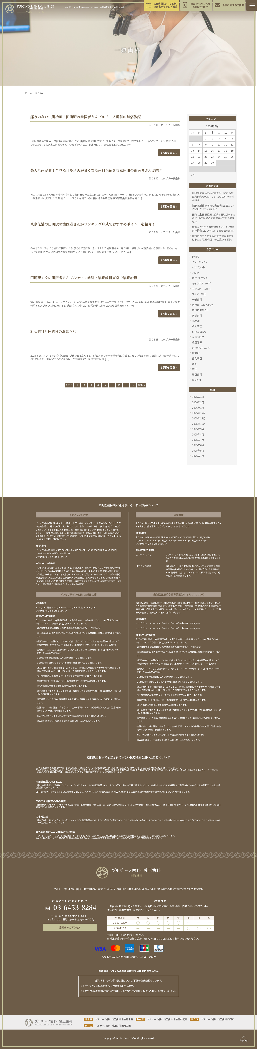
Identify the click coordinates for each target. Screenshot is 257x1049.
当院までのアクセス (69, 927)
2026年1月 (198, 407)
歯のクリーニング (201, 347)
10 (119, 385)
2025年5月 (198, 450)
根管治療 (197, 342)
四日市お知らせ (200, 310)
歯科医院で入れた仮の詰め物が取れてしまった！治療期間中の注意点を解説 (213, 237)
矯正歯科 (197, 374)
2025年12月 (199, 413)
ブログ (195, 272)
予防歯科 (112, 910)
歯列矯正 (197, 358)
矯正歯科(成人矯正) (130, 906)
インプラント (198, 267)
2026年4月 (198, 397)
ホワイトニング (200, 278)
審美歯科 (197, 315)
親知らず (196, 380)
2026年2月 (198, 402)
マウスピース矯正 (201, 289)
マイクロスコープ (201, 283)
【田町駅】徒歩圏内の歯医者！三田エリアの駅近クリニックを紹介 (213, 207)
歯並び (196, 353)
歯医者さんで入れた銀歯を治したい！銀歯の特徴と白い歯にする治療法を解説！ (213, 228)
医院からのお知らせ (202, 305)
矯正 (194, 369)
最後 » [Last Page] (141, 385)
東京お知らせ (199, 331)
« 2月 (192, 174)
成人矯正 (197, 326)
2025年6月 (198, 445)
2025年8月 (198, 434)
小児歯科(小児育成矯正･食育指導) (161, 906)
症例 (194, 363)
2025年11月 (199, 418)
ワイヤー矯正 (199, 294)
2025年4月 (198, 456)
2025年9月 (198, 429)
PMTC (195, 256)
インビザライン (199, 262)
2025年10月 (199, 423)
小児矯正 (197, 321)
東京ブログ (198, 337)
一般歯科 (197, 299)
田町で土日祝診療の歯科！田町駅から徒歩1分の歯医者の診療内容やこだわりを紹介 (213, 218)
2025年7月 (198, 440)
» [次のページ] (132, 385)
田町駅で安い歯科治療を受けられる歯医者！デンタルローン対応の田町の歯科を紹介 (213, 196)
